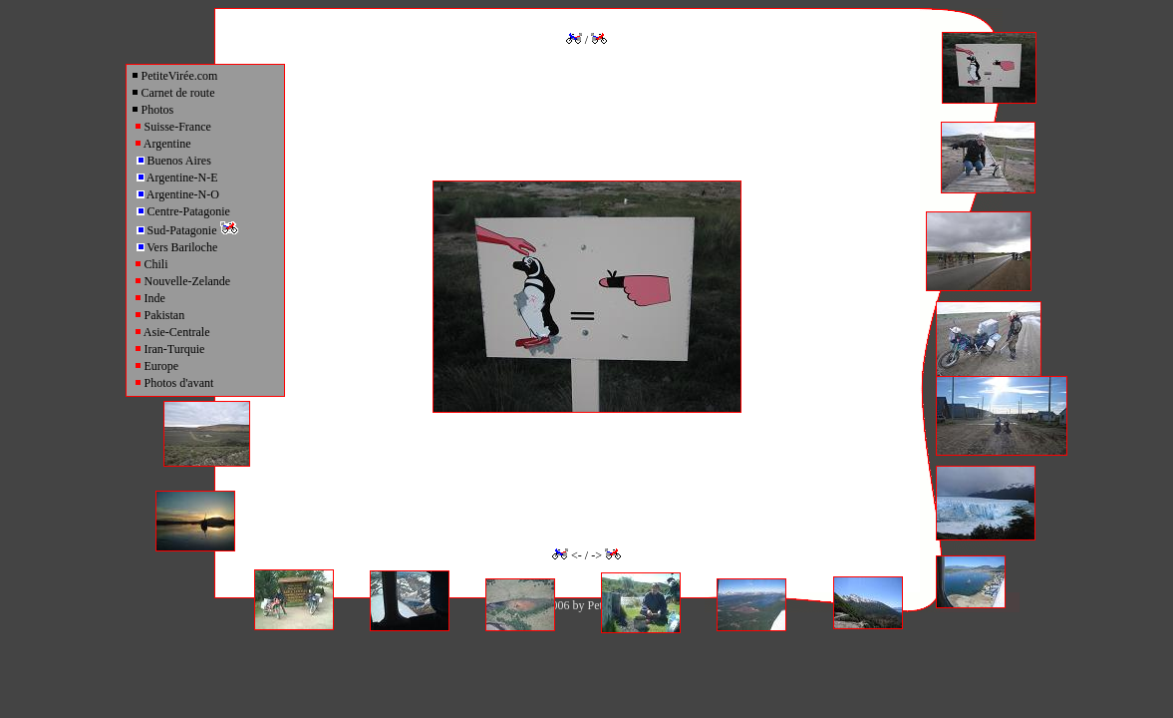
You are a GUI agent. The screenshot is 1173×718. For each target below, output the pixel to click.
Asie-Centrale (172, 332)
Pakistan (159, 315)
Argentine (162, 144)
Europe (156, 366)
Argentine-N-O (178, 194)
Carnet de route (173, 93)
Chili (151, 264)
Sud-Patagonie (187, 230)
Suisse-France (172, 127)
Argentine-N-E (177, 177)
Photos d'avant (174, 383)
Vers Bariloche (177, 247)
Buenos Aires (174, 161)
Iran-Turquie (169, 349)
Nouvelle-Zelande (182, 281)
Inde (149, 298)
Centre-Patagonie (183, 211)
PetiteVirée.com (174, 76)
